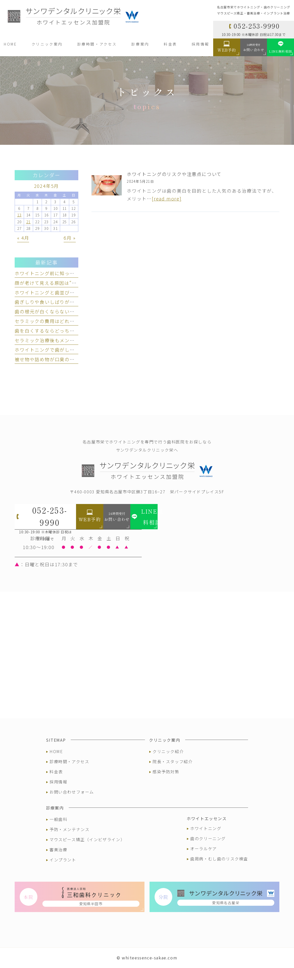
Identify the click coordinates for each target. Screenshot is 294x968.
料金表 (56, 772)
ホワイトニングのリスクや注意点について (174, 174)
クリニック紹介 (168, 751)
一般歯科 (58, 819)
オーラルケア (203, 848)
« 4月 (23, 237)
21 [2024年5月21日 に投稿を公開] (28, 221)
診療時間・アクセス (69, 761)
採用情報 (58, 782)
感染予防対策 (166, 772)
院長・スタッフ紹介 (172, 761)
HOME (56, 751)
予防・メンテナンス (69, 829)
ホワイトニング (205, 828)
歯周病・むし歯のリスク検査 (219, 859)
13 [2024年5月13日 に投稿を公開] (19, 214)
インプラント (63, 860)
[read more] (167, 198)
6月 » (70, 237)
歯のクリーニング (208, 838)
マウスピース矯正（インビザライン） (87, 839)
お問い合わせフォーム (72, 792)
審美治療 (58, 849)
